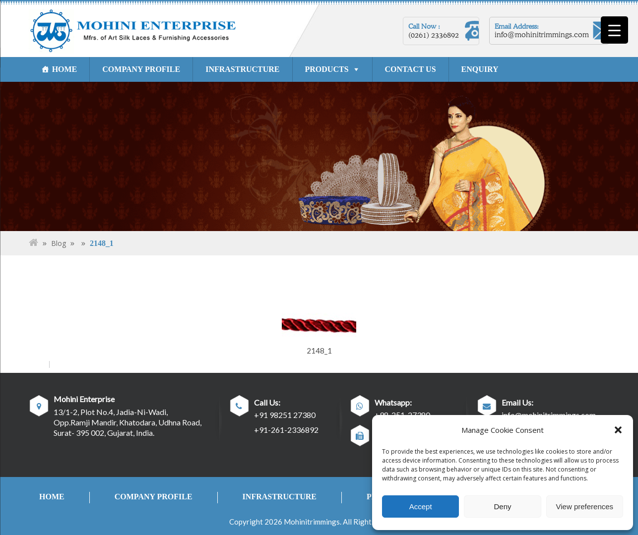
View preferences (585, 506)
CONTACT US (410, 69)
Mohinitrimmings (312, 521)
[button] (618, 430)
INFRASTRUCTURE (243, 69)
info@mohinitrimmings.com (542, 34)
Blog (58, 243)
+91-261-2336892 (286, 429)
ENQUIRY (480, 69)
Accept (420, 506)
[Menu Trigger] (614, 30)
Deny (502, 506)
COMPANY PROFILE (142, 69)
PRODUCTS (327, 69)
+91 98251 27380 (285, 414)
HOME (64, 69)
